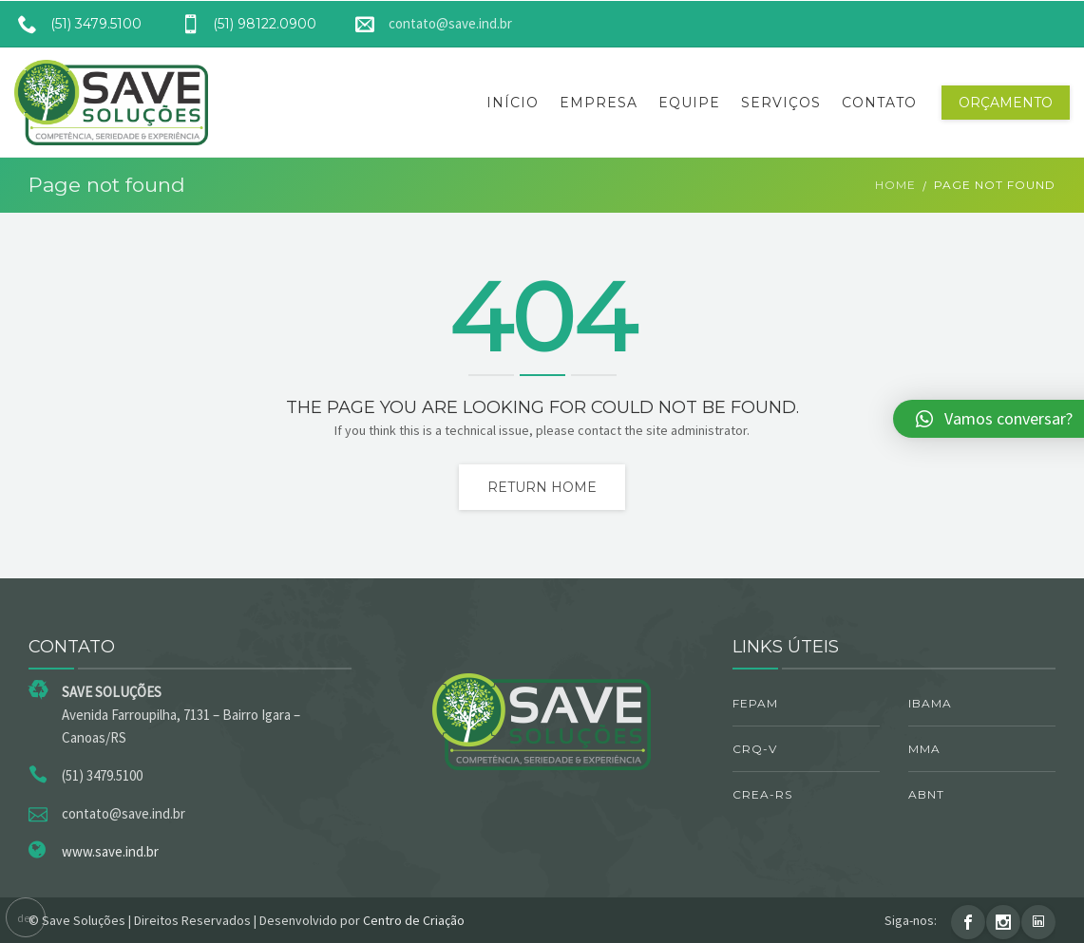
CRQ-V (754, 749)
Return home (542, 487)
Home (895, 185)
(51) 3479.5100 (73, 24)
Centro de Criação (414, 920)
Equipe (689, 102)
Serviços (781, 102)
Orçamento (1006, 102)
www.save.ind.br (110, 851)
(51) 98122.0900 (241, 24)
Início (512, 102)
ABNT (926, 794)
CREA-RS (762, 794)
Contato (879, 102)
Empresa (598, 102)
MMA (924, 749)
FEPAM (755, 703)
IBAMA (930, 703)
